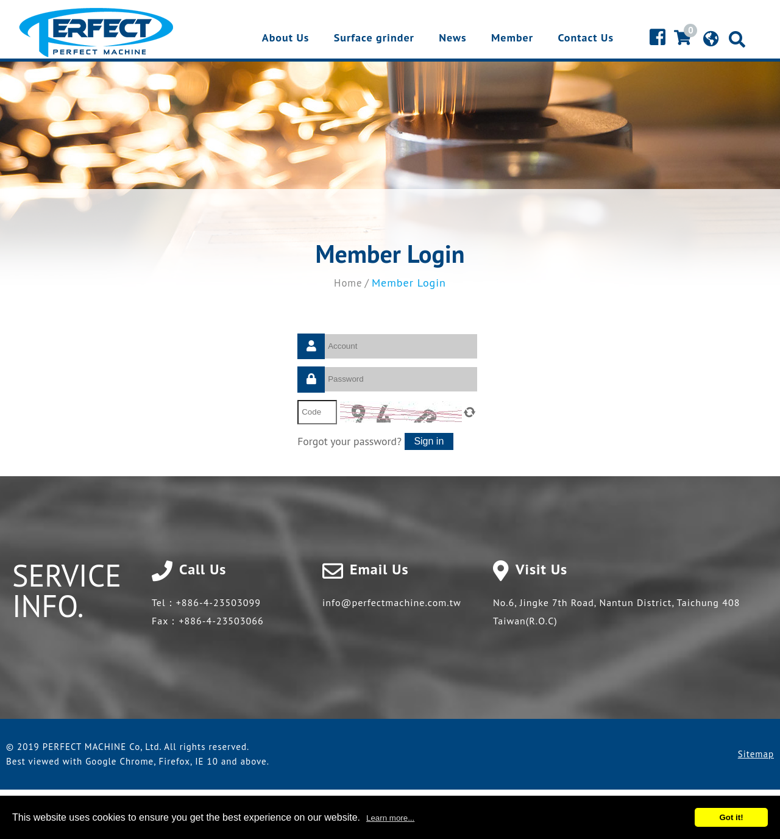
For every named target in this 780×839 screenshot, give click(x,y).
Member (512, 38)
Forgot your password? (350, 441)
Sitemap (756, 754)
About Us (286, 38)
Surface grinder (374, 38)
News (452, 38)
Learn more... (390, 818)
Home (348, 283)
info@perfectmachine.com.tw (391, 603)
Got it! (731, 817)
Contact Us (586, 38)
